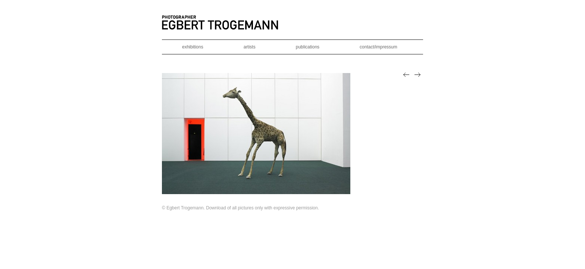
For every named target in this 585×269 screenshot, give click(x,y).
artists (250, 47)
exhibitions (192, 47)
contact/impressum (378, 47)
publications (307, 47)
